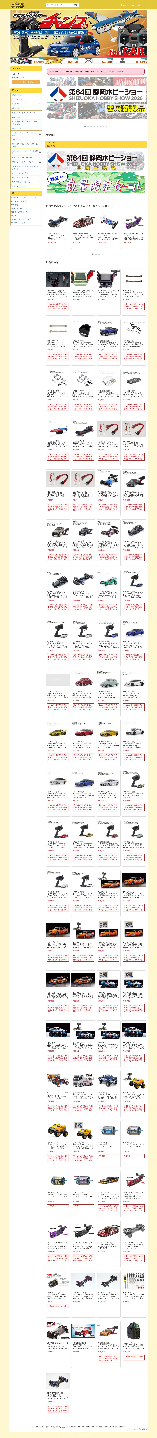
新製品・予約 (17, 95)
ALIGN (13, 216)
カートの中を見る (26, 82)
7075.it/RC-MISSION (19, 201)
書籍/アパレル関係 (18, 186)
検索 (75, 5)
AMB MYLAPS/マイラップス (21, 219)
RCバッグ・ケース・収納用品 (23, 158)
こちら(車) (110, 71)
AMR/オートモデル (18, 223)
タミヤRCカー (17, 99)
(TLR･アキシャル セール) (21, 182)
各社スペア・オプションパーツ (23, 113)
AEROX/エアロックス (19, 212)
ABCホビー (15, 205)
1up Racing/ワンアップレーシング (24, 198)
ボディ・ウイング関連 (20, 173)
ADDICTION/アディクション (21, 208)
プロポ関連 (16, 117)
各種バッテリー (17, 128)
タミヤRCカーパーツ (19, 104)
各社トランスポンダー (20, 178)
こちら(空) (119, 71)
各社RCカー (16, 108)
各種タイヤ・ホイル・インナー (23, 162)
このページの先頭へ (139, 1429)
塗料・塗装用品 (17, 140)
